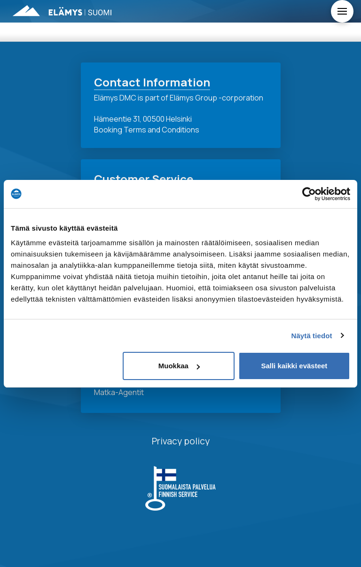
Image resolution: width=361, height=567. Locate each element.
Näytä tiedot (311, 336)
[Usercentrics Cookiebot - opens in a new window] (309, 194)
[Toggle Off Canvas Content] (342, 11)
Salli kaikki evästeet (294, 366)
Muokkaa (179, 366)
